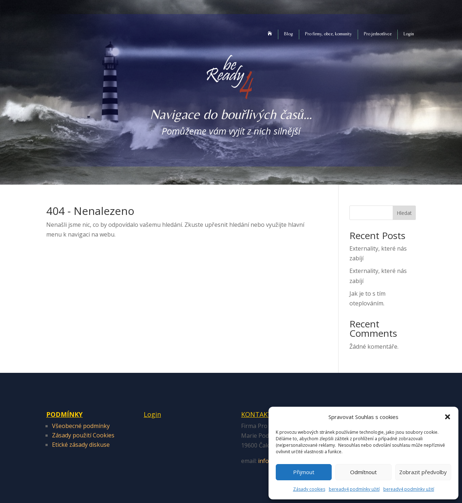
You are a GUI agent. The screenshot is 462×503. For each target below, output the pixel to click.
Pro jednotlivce (378, 33)
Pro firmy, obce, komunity (328, 33)
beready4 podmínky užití (354, 489)
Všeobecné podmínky (81, 426)
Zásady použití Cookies (83, 435)
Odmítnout (363, 472)
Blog (288, 33)
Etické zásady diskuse (81, 445)
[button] (447, 416)
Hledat (404, 212)
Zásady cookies (309, 489)
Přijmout (303, 472)
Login (409, 33)
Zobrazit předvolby (423, 472)
